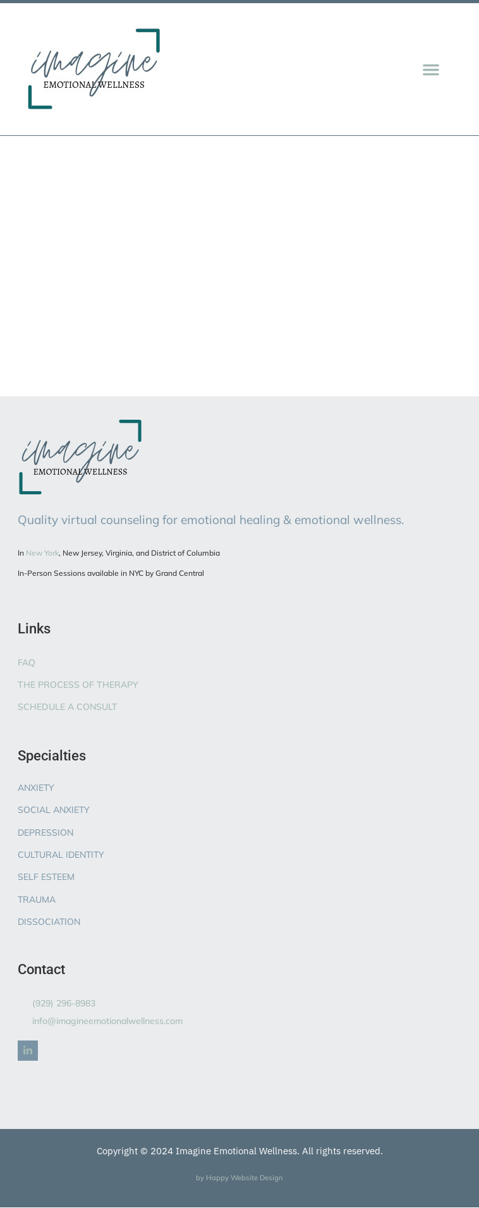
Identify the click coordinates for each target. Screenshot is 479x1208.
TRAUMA (37, 899)
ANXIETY (36, 787)
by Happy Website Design (239, 1177)
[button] (431, 69)
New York (42, 553)
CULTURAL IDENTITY (61, 854)
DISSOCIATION (49, 921)
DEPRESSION (45, 832)
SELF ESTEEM (46, 876)
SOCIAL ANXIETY (54, 809)
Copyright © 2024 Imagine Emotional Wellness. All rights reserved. (240, 1151)
